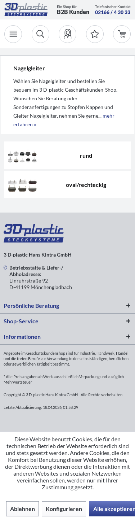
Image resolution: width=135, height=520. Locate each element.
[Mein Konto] (67, 34)
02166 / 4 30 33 (112, 12)
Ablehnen (22, 508)
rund (86, 155)
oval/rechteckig (86, 184)
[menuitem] (67, 34)
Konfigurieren (64, 508)
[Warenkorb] (122, 34)
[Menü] (13, 34)
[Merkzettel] (95, 34)
